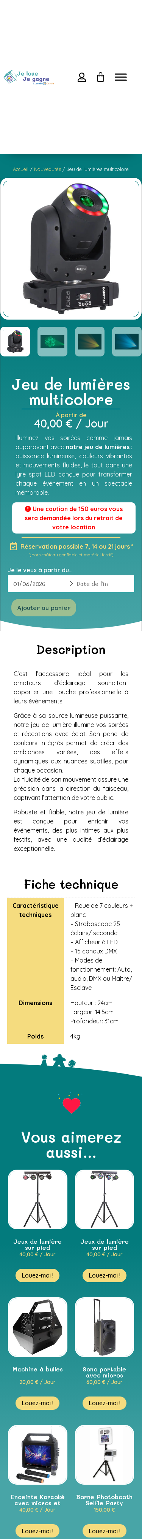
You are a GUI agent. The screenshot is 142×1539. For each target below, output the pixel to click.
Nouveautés (47, 169)
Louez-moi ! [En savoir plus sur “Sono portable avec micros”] (104, 1403)
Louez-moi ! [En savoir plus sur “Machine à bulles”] (37, 1403)
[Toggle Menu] (121, 77)
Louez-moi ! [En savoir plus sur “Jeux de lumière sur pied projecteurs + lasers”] (104, 1275)
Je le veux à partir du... (40, 570)
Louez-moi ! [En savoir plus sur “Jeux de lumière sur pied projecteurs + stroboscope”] (37, 1275)
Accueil (20, 169)
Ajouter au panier (43, 607)
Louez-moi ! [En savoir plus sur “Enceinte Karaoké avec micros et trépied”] (37, 1531)
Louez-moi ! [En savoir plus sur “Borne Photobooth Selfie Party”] (104, 1531)
